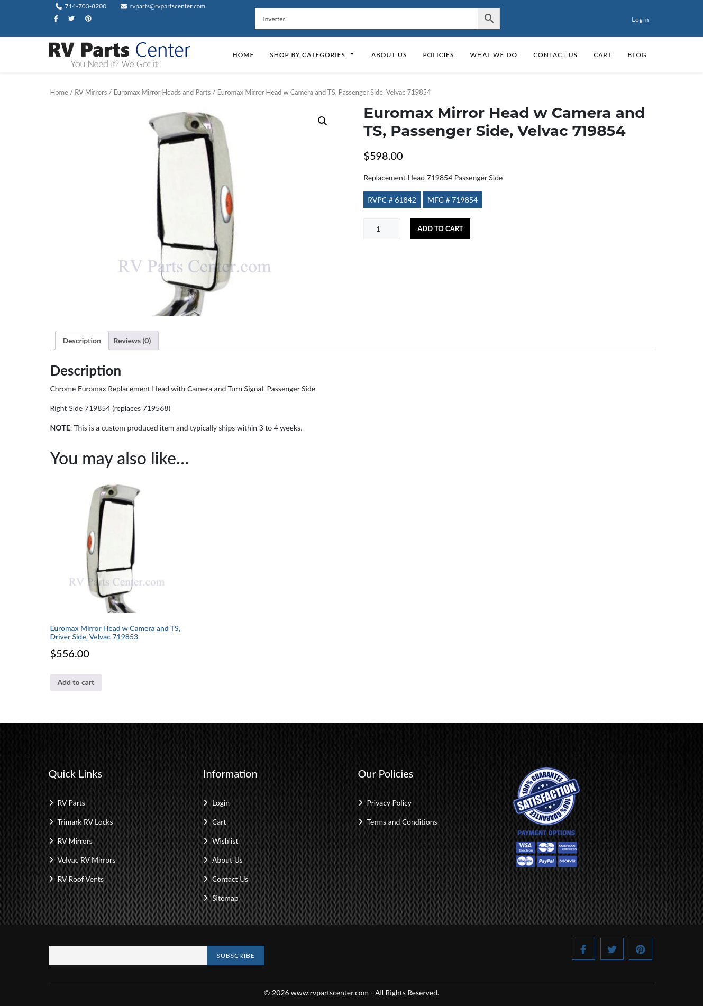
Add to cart (440, 228)
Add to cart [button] (76, 682)
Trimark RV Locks (85, 821)
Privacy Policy (389, 802)
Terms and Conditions (402, 821)
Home (243, 55)
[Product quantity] (381, 228)
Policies (438, 55)
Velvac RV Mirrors (87, 859)
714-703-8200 (81, 6)
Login (640, 19)
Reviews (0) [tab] (132, 340)
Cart (602, 55)
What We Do (494, 55)
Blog (637, 55)
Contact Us (555, 55)
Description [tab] (82, 340)
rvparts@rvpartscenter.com (163, 6)
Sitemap (225, 897)
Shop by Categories (312, 55)
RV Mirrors (91, 92)
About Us (389, 55)
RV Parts (71, 802)
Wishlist (225, 840)
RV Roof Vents (81, 878)
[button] (322, 121)
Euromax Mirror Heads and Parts (162, 92)
